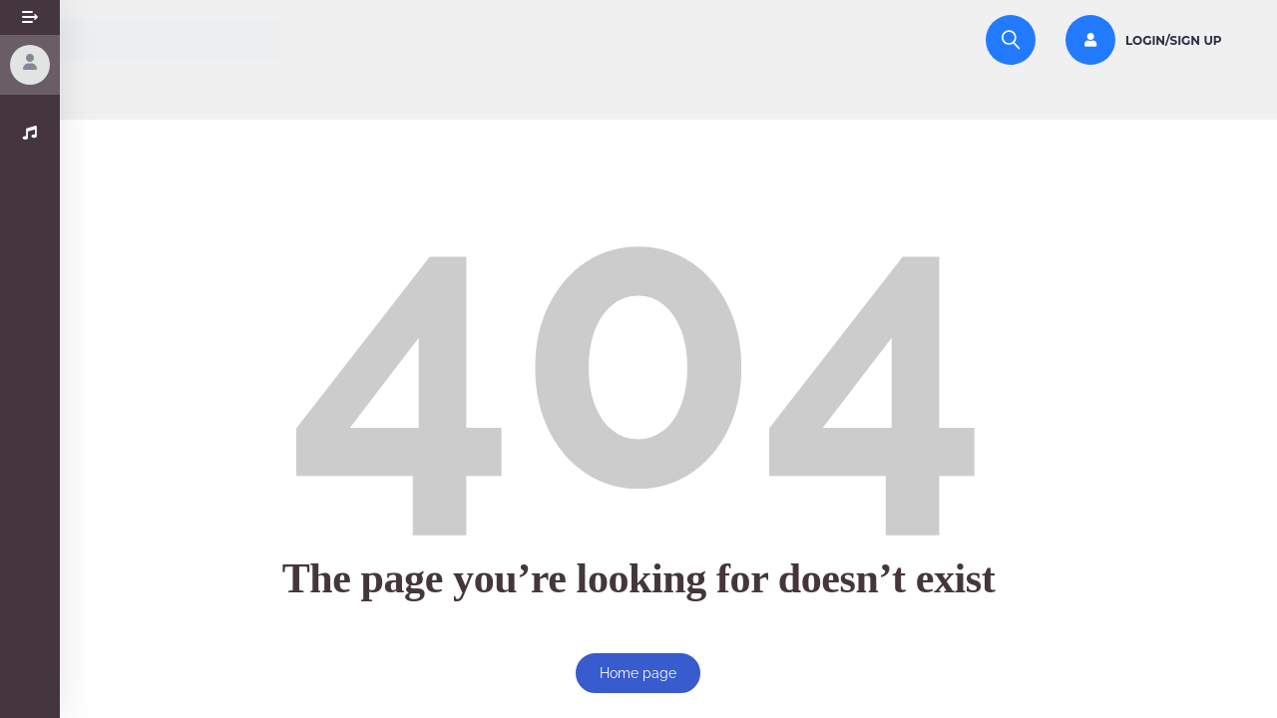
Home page (638, 673)
